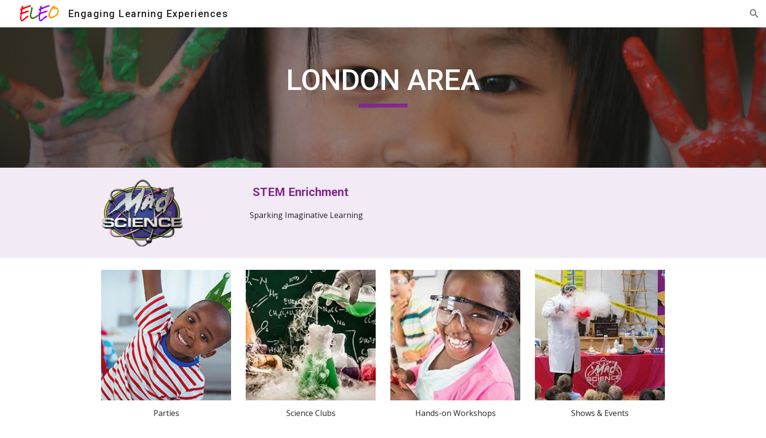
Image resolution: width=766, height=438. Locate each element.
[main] (383, 84)
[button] (754, 13)
